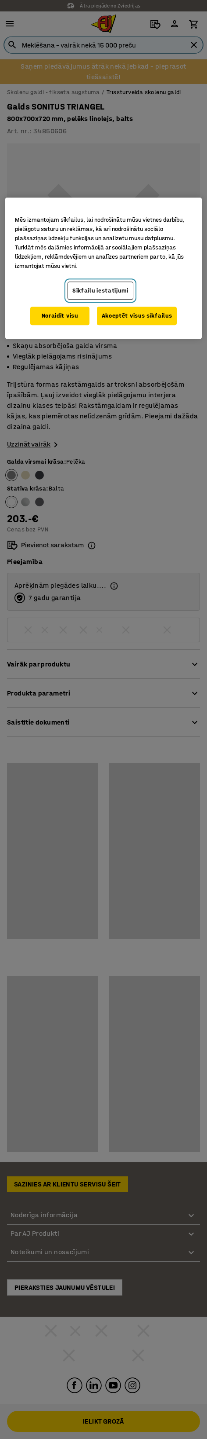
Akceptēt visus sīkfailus (137, 315)
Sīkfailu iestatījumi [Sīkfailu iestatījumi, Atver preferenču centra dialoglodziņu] (100, 290)
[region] (103, 268)
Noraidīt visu (60, 315)
